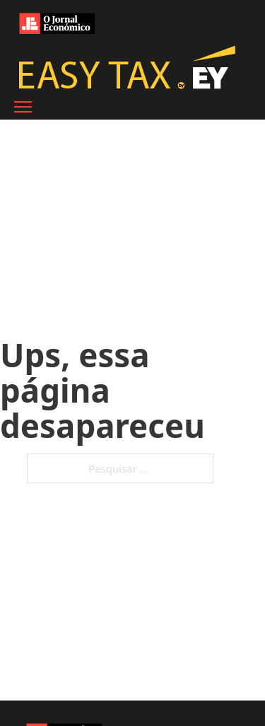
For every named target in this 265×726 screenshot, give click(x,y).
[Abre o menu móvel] (23, 107)
